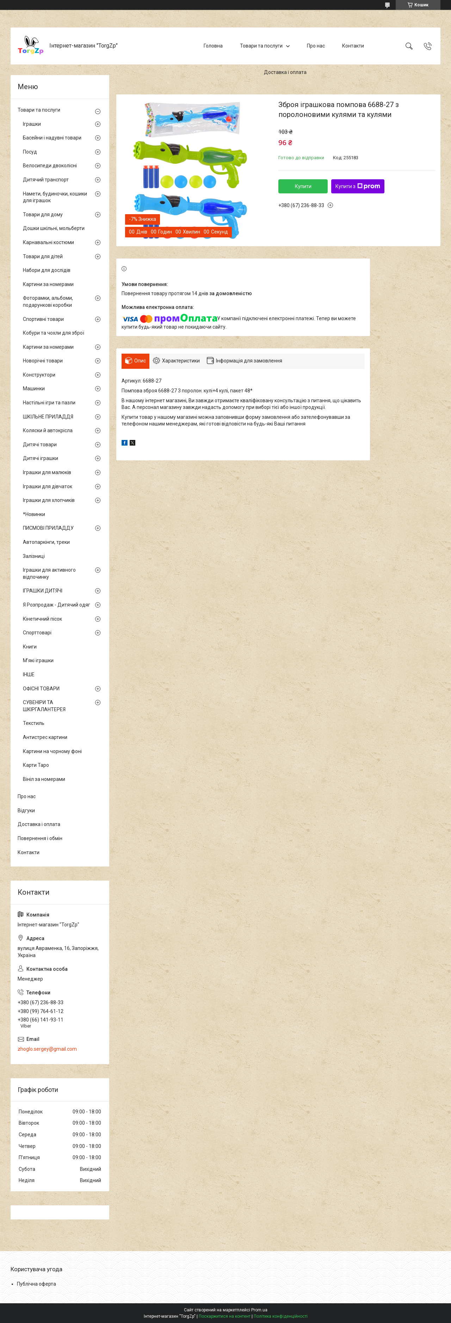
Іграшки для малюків (47, 472)
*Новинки (34, 514)
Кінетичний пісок (42, 619)
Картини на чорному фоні (52, 751)
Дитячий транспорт (46, 179)
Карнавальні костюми (48, 242)
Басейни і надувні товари (52, 138)
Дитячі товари (40, 444)
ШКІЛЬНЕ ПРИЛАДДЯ (48, 417)
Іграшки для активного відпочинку (49, 573)
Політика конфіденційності (281, 1316)
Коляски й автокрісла (48, 430)
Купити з (357, 186)
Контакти (353, 46)
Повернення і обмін (40, 838)
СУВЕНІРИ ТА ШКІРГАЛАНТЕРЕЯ (44, 706)
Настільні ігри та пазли (49, 402)
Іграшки (32, 124)
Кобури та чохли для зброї (53, 333)
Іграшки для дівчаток (47, 486)
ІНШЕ (29, 674)
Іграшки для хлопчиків (49, 500)
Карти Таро (36, 765)
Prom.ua (259, 1310)
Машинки (34, 388)
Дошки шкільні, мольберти (54, 228)
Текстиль (33, 723)
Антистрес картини (45, 737)
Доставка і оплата (285, 72)
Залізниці (34, 556)
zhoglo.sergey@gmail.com (47, 1049)
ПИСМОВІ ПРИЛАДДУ (48, 528)
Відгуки (26, 810)
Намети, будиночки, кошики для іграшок (55, 197)
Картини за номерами (48, 284)
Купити (303, 186)
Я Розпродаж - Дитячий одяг (56, 605)
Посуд (30, 152)
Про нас (316, 46)
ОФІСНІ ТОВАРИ (41, 688)
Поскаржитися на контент (225, 1316)
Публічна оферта (36, 1284)
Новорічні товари (43, 361)
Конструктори (39, 375)
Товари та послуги (261, 46)
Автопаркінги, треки (46, 542)
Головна (213, 46)
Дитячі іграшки (40, 458)
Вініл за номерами (44, 779)
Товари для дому (43, 214)
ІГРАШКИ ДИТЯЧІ (42, 591)
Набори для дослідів (46, 270)
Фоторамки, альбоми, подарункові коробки (48, 301)
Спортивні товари (43, 319)
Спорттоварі (37, 632)
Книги (30, 647)
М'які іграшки (38, 660)
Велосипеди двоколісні (50, 165)
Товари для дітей (43, 256)
